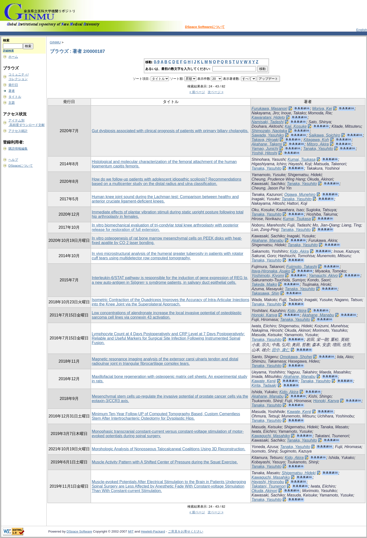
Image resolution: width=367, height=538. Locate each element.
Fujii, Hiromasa (265, 319)
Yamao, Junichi (265, 148)
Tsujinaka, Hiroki (316, 284)
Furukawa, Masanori (269, 108)
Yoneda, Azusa (265, 447)
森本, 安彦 (321, 345)
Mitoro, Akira (318, 144)
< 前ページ (197, 92)
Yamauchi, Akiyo (323, 275)
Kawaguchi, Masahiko (271, 436)
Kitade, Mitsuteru (346, 126)
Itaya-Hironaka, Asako (271, 271)
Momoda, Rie (319, 113)
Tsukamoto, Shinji (267, 401)
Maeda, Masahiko (334, 372)
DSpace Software (79, 531)
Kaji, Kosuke (296, 126)
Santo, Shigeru (265, 357)
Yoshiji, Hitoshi (264, 153)
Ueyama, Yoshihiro (268, 372)
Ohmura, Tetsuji (265, 416)
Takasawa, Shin (265, 293)
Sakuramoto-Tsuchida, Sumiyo (278, 280)
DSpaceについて (20, 165)
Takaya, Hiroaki (265, 140)
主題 (11, 102)
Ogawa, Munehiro (299, 194)
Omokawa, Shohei (296, 357)
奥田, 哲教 (301, 345)
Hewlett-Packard (153, 531)
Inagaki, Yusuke (265, 199)
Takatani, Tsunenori (332, 436)
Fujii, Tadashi (299, 225)
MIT (131, 531)
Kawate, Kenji (264, 381)
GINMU (55, 42)
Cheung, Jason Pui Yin (272, 188)
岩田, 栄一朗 (317, 339)
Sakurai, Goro (264, 256)
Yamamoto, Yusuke (269, 175)
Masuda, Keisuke (267, 335)
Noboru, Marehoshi (268, 225)
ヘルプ (13, 160)
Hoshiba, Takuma (321, 214)
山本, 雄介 (261, 350)
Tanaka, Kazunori (267, 194)
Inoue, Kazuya (346, 251)
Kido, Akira (299, 251)
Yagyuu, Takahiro (302, 372)
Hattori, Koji (297, 203)
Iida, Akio (345, 357)
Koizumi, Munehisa (331, 326)
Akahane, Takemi (267, 144)
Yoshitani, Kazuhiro (268, 311)
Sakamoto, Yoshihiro (270, 251)
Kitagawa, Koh (316, 140)
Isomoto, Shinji (264, 451)
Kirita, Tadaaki (264, 385)
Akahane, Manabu (268, 240)
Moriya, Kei (322, 108)
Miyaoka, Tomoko (330, 271)
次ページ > (215, 92)
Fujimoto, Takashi (301, 267)
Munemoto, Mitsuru (333, 256)
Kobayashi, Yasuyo (268, 462)
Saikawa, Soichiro (324, 135)
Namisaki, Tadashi (268, 122)
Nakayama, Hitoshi (268, 203)
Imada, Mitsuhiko (266, 376)
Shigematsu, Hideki (305, 175)
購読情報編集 (18, 148)
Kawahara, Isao (290, 210)
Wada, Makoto (264, 300)
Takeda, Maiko (264, 284)
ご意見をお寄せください (185, 531)
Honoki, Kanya (264, 315)
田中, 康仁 (281, 350)
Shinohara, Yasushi (268, 159)
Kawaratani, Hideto (268, 117)
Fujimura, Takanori (268, 267)
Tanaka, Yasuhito (318, 148)
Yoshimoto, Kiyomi (268, 275)
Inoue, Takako (293, 113)
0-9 (157, 62)
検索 (6, 40)
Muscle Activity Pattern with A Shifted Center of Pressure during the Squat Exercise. (165, 462)
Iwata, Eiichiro (264, 326)
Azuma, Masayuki (267, 289)
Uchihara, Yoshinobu (335, 416)
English (361, 30)
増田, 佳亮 (341, 345)
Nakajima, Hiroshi (267, 330)
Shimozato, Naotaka (269, 131)
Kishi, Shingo (320, 396)
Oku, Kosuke (263, 210)
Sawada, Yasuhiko (268, 135)
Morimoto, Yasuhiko (329, 330)
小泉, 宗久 (261, 345)
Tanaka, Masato (334, 427)
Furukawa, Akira (323, 240)
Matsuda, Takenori (329, 164)
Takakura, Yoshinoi (322, 168)
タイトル (14, 97)
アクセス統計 (18, 131)
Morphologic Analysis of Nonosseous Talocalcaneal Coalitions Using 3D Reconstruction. (168, 449)
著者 (11, 91)
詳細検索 (8, 50)
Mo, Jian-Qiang (325, 225)
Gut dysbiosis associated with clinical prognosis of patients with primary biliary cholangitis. (170, 131)
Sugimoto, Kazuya (296, 451)
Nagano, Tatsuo (348, 300)
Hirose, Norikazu (266, 219)
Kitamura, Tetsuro (267, 457)
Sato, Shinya (320, 122)
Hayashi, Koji (299, 164)
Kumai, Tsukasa (301, 159)
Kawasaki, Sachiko (268, 184)
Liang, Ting (351, 225)
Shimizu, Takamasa (269, 361)
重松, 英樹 (339, 339)
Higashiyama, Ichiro (269, 164)
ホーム (13, 57)
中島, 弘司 (281, 345)
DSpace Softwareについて (205, 27)
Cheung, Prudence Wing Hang (278, 179)
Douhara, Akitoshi (267, 126)
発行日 (13, 85)
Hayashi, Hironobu (268, 482)
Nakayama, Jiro (265, 113)
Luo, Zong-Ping (265, 230)
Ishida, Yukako (264, 392)
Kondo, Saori (318, 280)
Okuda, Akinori (320, 179)
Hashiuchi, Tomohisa (296, 256)
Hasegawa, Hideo (303, 361)
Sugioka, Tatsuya (321, 210)
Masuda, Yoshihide (268, 412)
